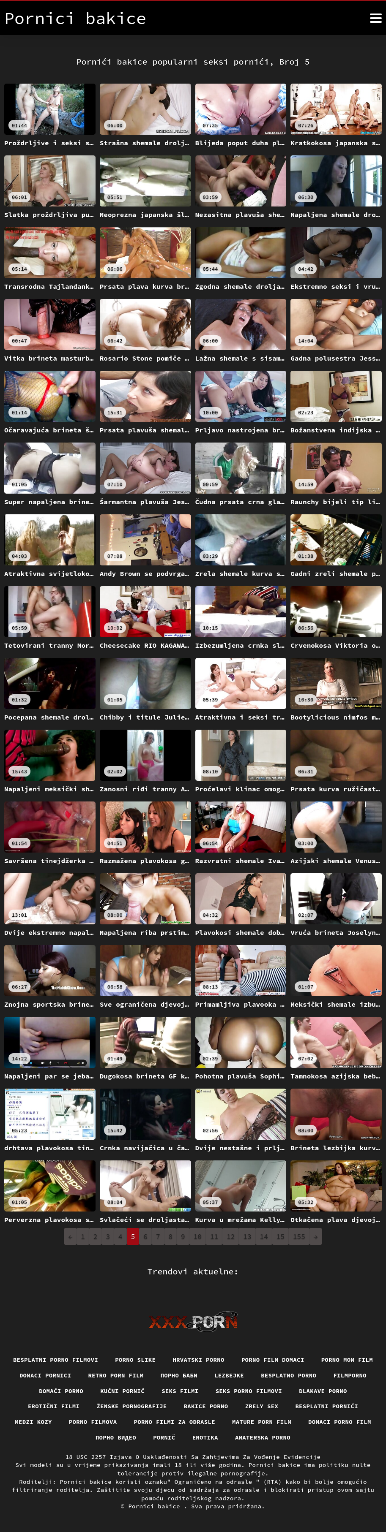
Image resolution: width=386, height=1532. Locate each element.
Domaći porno (61, 1391)
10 (198, 1236)
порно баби (179, 1375)
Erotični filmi (54, 1406)
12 (231, 1236)
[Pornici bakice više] (376, 18)
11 (214, 1236)
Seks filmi (180, 1391)
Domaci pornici (45, 1375)
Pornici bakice (155, 1506)
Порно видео (116, 1437)
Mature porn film (261, 1422)
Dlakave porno (323, 1391)
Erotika (205, 1437)
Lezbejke (229, 1375)
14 (264, 1236)
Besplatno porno (288, 1375)
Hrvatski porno (198, 1360)
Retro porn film (115, 1375)
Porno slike (135, 1360)
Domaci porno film (339, 1422)
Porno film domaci (272, 1360)
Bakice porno (206, 1406)
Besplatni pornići (326, 1406)
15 (280, 1236)
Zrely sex (262, 1406)
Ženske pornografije (131, 1406)
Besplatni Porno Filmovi (55, 1360)
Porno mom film (347, 1360)
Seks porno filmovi (249, 1391)
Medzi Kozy (33, 1422)
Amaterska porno (262, 1437)
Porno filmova (93, 1422)
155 (299, 1236)
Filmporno (350, 1375)
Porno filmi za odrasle (175, 1422)
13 (247, 1236)
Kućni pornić (122, 1391)
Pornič (164, 1437)
